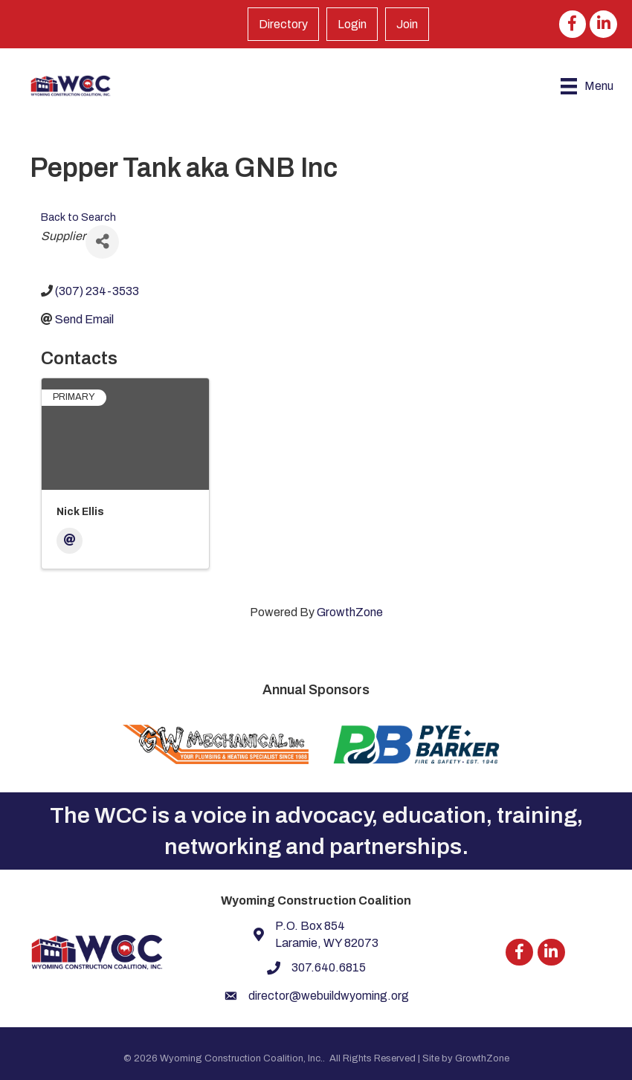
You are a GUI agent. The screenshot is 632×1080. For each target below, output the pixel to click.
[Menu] (587, 86)
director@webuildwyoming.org (328, 995)
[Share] (102, 242)
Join (407, 24)
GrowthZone (350, 612)
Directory (283, 24)
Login (352, 24)
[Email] (70, 541)
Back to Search (78, 217)
